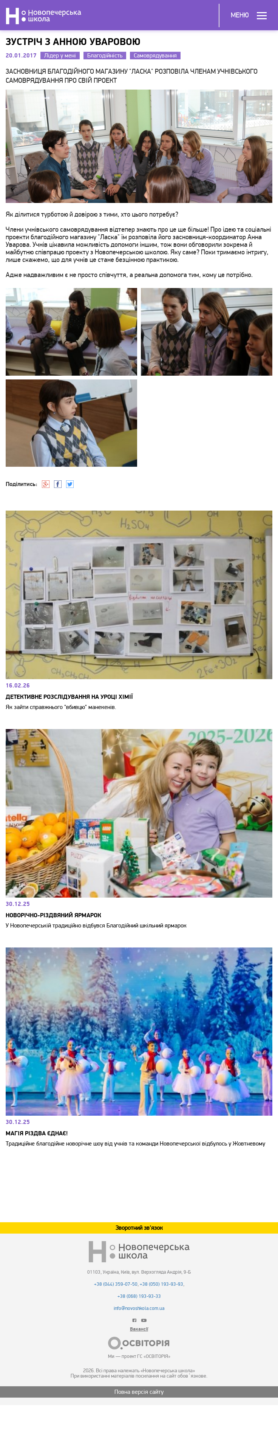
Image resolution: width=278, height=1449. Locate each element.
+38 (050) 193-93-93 (161, 1284)
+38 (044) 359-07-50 (115, 1284)
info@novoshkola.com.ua (139, 1308)
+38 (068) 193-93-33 (139, 1296)
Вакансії (139, 1329)
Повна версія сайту (139, 1392)
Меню (240, 15)
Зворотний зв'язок (139, 1228)
